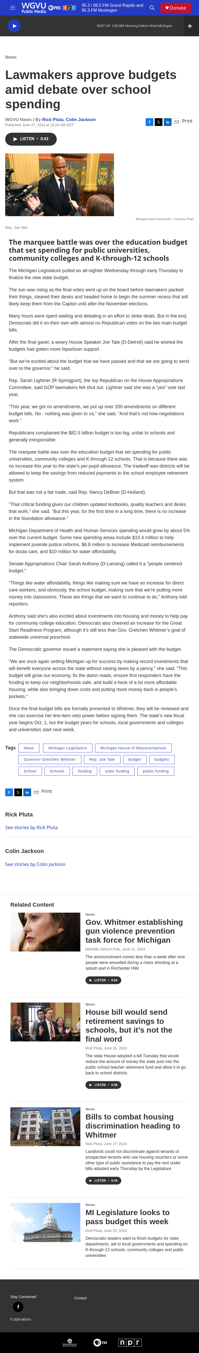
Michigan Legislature (67, 748)
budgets (162, 759)
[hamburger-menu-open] (13, 8)
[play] (14, 26)
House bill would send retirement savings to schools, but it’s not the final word (129, 1025)
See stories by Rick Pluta (31, 827)
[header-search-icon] (152, 7)
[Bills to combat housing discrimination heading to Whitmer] (45, 1126)
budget (135, 759)
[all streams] (191, 26)
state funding (117, 771)
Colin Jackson (81, 119)
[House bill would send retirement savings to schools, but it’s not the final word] (45, 1022)
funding (85, 771)
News (11, 57)
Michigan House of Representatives (133, 748)
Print (187, 121)
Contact (80, 1298)
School (30, 771)
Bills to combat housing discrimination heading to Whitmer (133, 1125)
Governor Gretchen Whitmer (50, 759)
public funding (156, 771)
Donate (178, 8)
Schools (57, 771)
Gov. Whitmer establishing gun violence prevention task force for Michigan (134, 931)
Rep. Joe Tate (102, 759)
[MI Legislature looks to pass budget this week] (45, 1222)
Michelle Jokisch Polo (103, 949)
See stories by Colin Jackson (35, 864)
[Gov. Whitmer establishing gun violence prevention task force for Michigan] (45, 932)
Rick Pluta (52, 119)
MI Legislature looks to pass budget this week (128, 1217)
